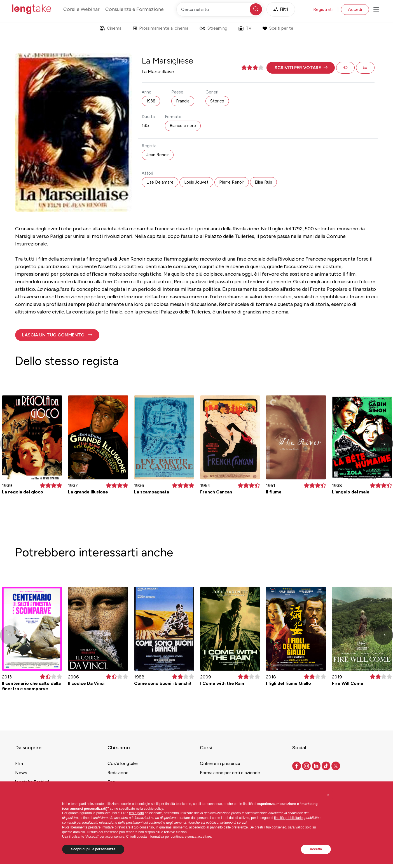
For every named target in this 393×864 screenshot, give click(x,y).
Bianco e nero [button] (183, 125)
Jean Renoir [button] (157, 154)
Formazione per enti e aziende (230, 772)
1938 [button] (150, 101)
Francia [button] (183, 101)
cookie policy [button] (153, 809)
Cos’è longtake (122, 763)
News (21, 772)
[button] (300, 68)
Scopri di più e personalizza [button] (93, 849)
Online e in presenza (220, 763)
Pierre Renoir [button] (231, 182)
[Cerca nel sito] (219, 9)
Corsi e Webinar (81, 9)
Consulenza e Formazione (134, 9)
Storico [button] (217, 101)
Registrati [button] (323, 9)
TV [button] (244, 28)
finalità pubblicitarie (288, 818)
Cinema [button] (110, 28)
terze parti (136, 813)
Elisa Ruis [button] (263, 182)
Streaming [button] (213, 28)
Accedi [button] (355, 9)
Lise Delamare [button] (160, 182)
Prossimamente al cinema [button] (160, 28)
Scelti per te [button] (278, 28)
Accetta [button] (316, 849)
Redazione (117, 772)
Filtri (280, 9)
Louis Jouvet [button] (196, 182)
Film (19, 763)
